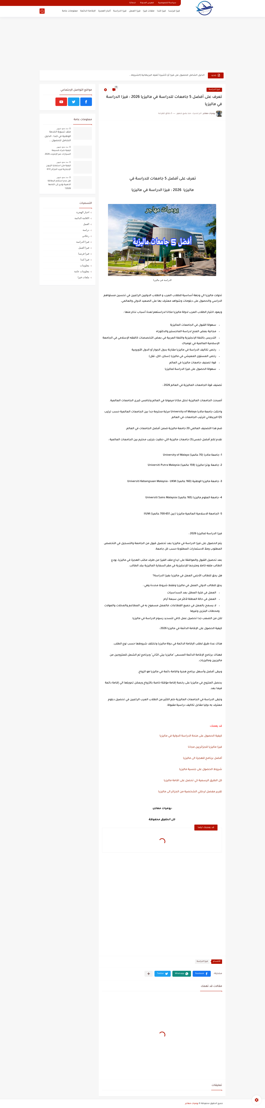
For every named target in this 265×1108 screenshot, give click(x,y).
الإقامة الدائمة (88, 11)
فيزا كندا (161, 11)
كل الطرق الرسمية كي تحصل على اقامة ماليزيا (193, 780)
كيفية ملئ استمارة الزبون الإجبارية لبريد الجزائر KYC (58, 168)
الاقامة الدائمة (82, 218)
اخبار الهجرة (82, 212)
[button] (202, 974)
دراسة (86, 229)
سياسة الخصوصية (167, 3)
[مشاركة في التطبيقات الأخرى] (148, 974)
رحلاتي (85, 235)
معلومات (84, 265)
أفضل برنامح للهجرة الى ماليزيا (202, 758)
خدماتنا (132, 3)
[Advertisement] (132, 44)
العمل (86, 224)
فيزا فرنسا (174, 11)
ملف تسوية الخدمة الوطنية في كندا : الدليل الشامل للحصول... (58, 136)
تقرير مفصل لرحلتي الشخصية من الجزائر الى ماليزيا (190, 791)
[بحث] (42, 11)
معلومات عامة (70, 11)
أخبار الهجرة (104, 11)
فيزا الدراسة (119, 11)
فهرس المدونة (147, 3)
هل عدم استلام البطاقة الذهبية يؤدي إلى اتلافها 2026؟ (59, 185)
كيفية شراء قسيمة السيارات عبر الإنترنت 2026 (58, 152)
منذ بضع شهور (62, 128)
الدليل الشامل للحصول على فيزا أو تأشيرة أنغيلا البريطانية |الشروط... (166, 75)
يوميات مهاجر (191, 1103)
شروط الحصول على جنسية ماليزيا (200, 769)
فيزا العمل (134, 11)
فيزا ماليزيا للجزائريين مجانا (205, 747)
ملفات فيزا (148, 11)
